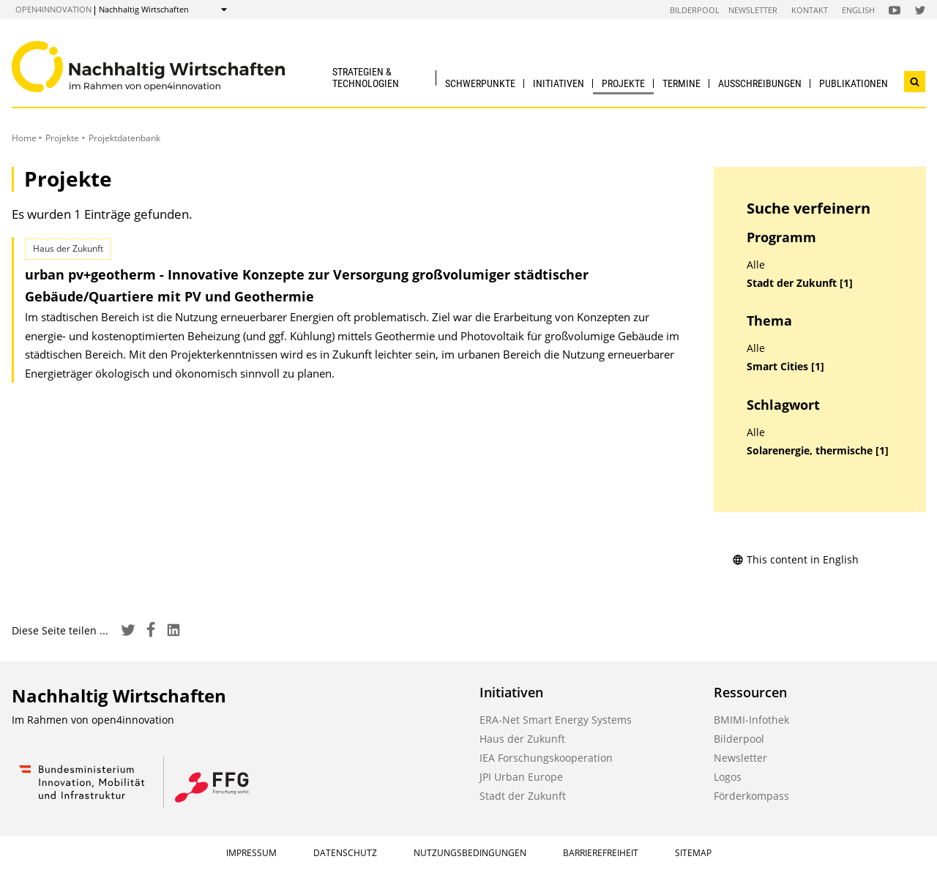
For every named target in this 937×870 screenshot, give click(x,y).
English (858, 9)
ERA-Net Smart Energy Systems (555, 720)
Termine (681, 83)
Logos (728, 777)
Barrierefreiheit (600, 853)
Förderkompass (751, 796)
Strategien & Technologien (365, 77)
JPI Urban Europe (521, 777)
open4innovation (53, 9)
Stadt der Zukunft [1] (800, 283)
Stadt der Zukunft (522, 796)
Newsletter (752, 9)
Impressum (251, 853)
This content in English (795, 559)
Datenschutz (345, 853)
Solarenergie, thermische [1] (818, 450)
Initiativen (558, 83)
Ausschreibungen (760, 83)
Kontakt (809, 9)
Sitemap (693, 853)
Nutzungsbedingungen (470, 853)
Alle (756, 264)
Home (24, 138)
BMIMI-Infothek (751, 720)
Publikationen (853, 83)
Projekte (623, 83)
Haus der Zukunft (522, 739)
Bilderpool (695, 9)
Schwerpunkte (480, 83)
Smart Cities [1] (785, 366)
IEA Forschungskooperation (546, 758)
